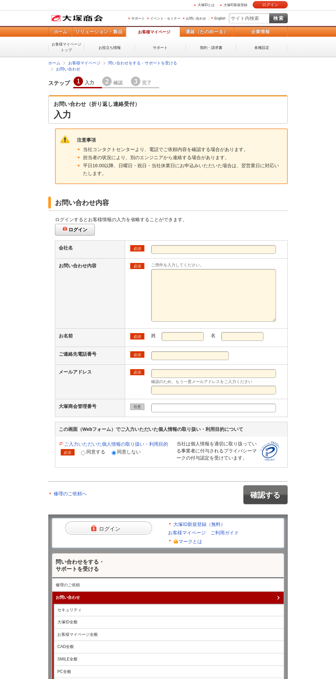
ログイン (270, 4)
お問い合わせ (196, 18)
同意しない (126, 452)
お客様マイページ (154, 32)
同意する (93, 452)
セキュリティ (69, 610)
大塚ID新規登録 (235, 5)
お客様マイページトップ (66, 47)
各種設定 (261, 48)
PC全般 (64, 671)
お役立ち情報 (110, 48)
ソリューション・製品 (98, 31)
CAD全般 (65, 646)
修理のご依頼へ (70, 493)
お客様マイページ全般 (77, 634)
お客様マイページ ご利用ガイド (203, 532)
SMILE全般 (67, 659)
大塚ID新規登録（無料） (199, 524)
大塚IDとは (206, 5)
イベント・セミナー (165, 18)
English (219, 18)
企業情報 (260, 31)
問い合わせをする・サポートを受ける (142, 63)
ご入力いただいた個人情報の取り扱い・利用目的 (116, 444)
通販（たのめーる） (207, 31)
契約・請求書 (211, 48)
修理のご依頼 (68, 585)
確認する (265, 495)
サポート (138, 18)
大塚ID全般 (67, 622)
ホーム (60, 31)
